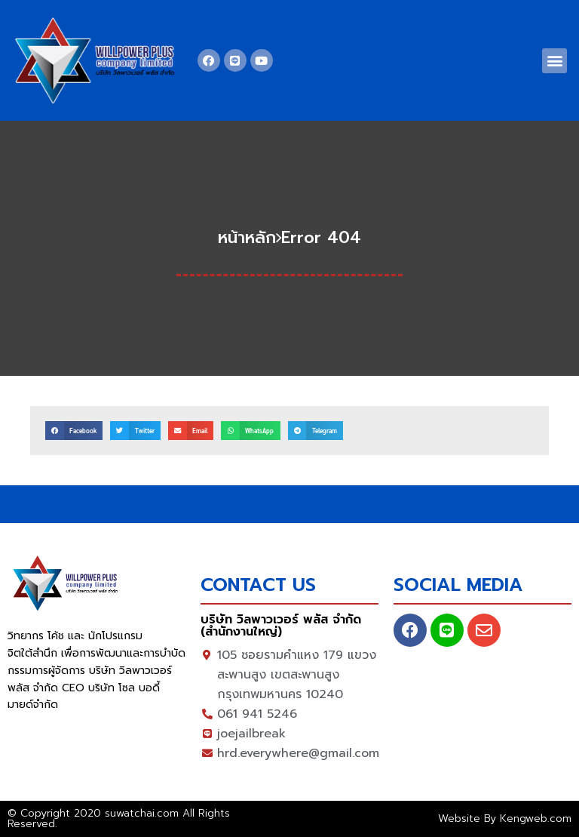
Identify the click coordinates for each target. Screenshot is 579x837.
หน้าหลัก (247, 237)
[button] (554, 60)
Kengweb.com (535, 818)
